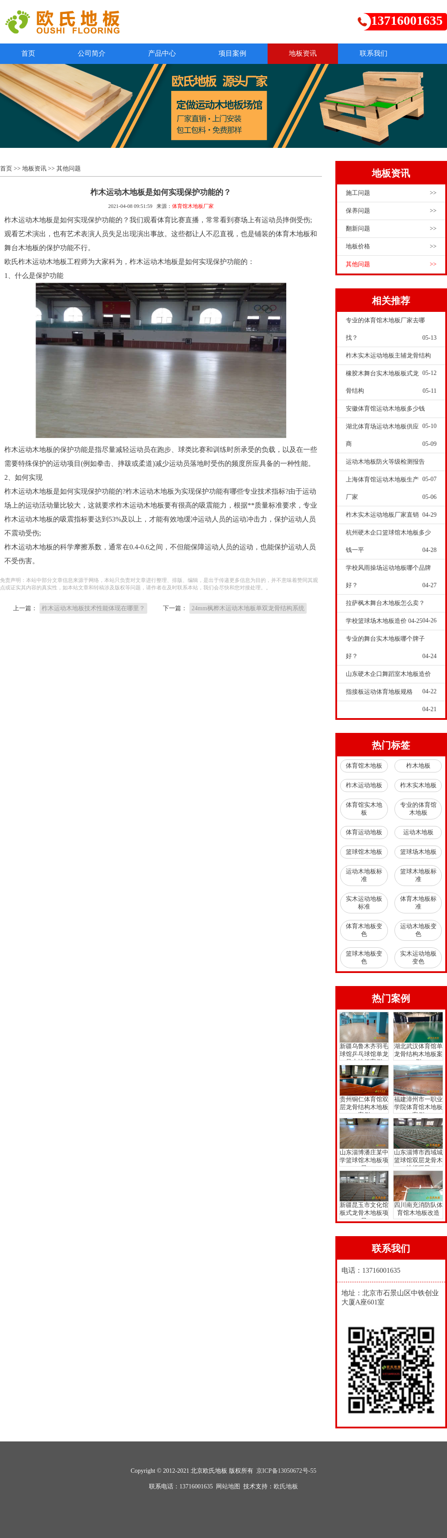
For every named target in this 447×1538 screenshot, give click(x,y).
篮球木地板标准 (418, 875)
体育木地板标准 (418, 903)
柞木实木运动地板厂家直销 (391, 515)
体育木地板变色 (364, 930)
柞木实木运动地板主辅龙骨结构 (391, 358)
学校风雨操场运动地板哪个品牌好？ (391, 579)
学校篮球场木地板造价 (384, 621)
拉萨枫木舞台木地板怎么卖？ (391, 606)
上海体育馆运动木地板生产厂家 (391, 491)
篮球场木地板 (418, 852)
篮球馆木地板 (364, 852)
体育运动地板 (364, 832)
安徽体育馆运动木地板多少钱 (391, 411)
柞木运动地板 (364, 785)
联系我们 (378, 53)
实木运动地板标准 (364, 903)
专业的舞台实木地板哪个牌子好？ (391, 650)
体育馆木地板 (364, 765)
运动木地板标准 (364, 875)
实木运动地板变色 (418, 957)
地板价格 (391, 246)
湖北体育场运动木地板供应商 (391, 438)
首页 (29, 53)
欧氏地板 (286, 1486)
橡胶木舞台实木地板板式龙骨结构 (391, 385)
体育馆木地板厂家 (193, 206)
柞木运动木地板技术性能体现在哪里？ (93, 608)
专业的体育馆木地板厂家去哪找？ (391, 332)
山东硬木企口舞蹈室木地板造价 (391, 677)
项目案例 (235, 53)
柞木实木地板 (418, 785)
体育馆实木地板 (364, 809)
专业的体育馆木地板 (418, 809)
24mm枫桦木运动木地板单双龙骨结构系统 (248, 608)
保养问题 (391, 211)
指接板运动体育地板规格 (391, 695)
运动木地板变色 (418, 930)
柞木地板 (418, 765)
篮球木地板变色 (364, 957)
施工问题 (391, 193)
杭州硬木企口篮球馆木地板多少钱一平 (391, 544)
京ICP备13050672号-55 (286, 1471)
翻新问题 (391, 228)
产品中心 (164, 53)
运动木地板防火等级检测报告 (391, 464)
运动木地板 (418, 832)
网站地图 (228, 1486)
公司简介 (93, 53)
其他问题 (68, 168)
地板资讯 (307, 53)
